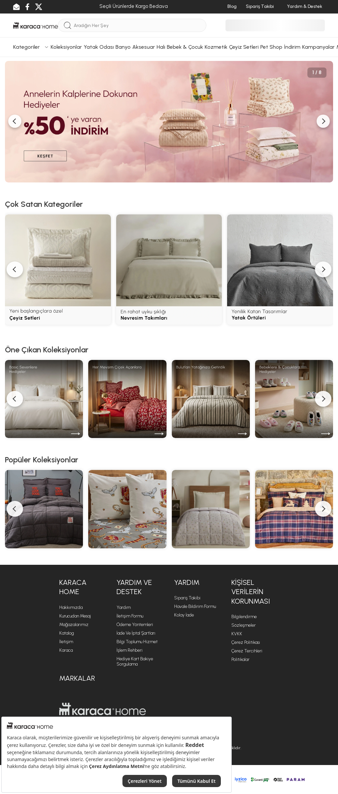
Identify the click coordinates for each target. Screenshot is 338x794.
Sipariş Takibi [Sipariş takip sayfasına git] (187, 598)
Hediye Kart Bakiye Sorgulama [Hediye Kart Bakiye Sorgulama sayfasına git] (135, 661)
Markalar (77, 678)
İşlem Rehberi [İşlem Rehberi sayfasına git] (130, 650)
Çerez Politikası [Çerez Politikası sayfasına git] (245, 642)
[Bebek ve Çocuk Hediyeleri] (294, 399)
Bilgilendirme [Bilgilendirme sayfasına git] (244, 616)
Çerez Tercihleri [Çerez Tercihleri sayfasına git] (246, 651)
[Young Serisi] (211, 509)
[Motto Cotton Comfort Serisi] (44, 509)
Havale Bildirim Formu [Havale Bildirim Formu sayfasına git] (195, 606)
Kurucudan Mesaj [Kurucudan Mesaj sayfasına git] (75, 616)
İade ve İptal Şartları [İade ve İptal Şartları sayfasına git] (136, 633)
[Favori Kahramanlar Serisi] (127, 509)
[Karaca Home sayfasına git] (102, 709)
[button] (15, 399)
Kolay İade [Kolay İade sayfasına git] (184, 615)
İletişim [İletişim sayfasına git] (66, 641)
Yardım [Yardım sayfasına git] (124, 607)
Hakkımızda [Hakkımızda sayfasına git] (71, 607)
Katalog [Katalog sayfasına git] (66, 633)
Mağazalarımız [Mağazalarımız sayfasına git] (74, 624)
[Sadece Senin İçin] (127, 399)
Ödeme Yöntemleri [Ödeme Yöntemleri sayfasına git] (135, 624)
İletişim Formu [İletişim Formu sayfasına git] (130, 616)
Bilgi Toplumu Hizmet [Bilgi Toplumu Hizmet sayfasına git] (137, 641)
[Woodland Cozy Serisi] (294, 509)
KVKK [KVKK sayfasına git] (236, 634)
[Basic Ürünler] (44, 399)
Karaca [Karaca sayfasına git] (66, 650)
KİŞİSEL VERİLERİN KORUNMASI (250, 592)
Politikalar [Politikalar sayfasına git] (240, 659)
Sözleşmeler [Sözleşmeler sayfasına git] (243, 625)
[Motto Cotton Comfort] (211, 399)
